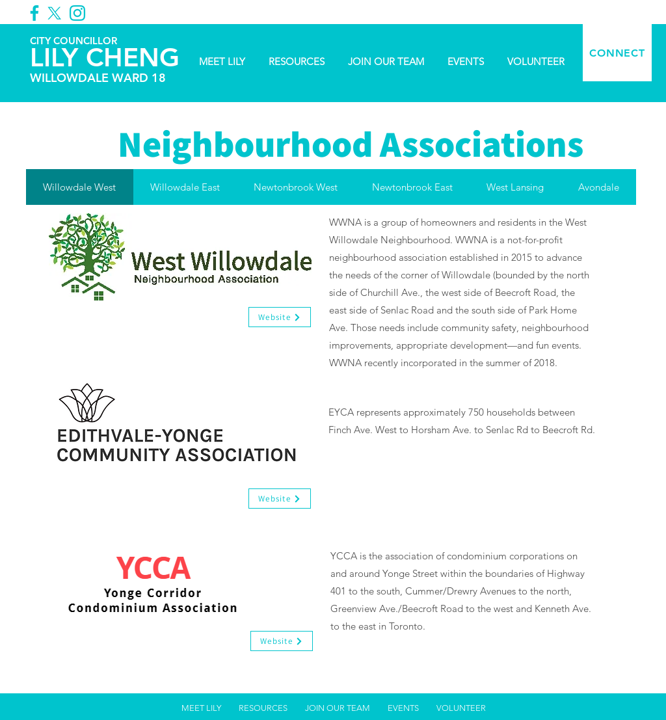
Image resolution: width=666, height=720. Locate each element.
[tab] (79, 187)
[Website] (279, 317)
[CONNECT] (617, 52)
